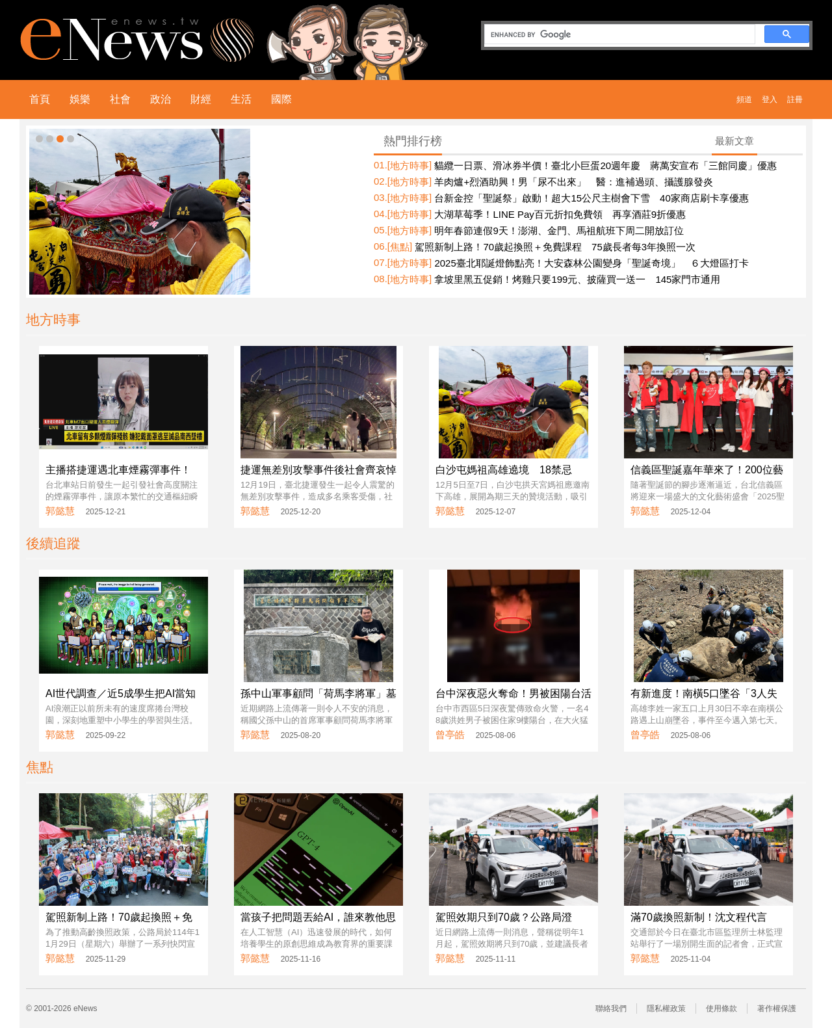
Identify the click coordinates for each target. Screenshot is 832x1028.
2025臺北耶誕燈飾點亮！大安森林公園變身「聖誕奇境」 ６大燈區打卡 (591, 263)
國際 (281, 99)
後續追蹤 (53, 543)
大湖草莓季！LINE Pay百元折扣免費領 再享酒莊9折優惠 (560, 214)
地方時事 (409, 165)
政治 (160, 99)
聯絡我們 (611, 1008)
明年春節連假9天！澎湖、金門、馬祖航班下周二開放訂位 (558, 230)
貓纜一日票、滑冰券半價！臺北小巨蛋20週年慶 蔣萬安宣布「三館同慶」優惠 (605, 165)
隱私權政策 (666, 1008)
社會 (120, 99)
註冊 (795, 99)
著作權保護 (776, 1008)
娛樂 (80, 99)
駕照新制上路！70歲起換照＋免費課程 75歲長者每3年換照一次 (555, 246)
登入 (769, 99)
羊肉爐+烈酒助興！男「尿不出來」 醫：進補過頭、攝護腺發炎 (573, 181)
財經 (200, 99)
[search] (618, 34)
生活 (241, 99)
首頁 (39, 99)
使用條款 (721, 1008)
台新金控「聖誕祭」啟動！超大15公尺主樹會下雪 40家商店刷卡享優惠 (591, 198)
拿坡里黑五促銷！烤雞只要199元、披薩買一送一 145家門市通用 (577, 279)
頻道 (744, 99)
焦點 (400, 246)
